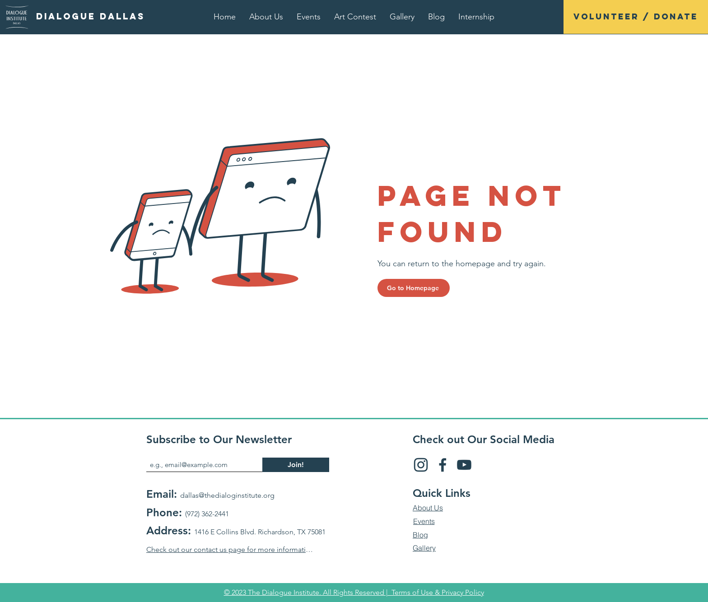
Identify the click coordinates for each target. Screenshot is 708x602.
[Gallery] (424, 548)
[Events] (423, 521)
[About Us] (428, 508)
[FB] (442, 465)
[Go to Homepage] (413, 288)
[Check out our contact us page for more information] (229, 550)
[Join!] (295, 465)
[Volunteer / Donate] (636, 17)
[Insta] (421, 465)
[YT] (464, 465)
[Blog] (420, 535)
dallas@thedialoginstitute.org (227, 495)
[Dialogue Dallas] (90, 17)
